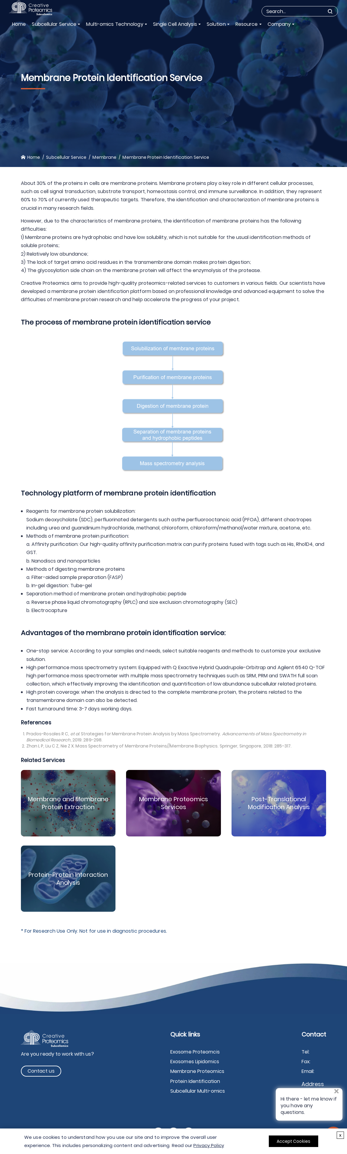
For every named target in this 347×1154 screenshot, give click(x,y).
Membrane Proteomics (197, 1071)
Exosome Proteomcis (195, 1051)
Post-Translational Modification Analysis (279, 803)
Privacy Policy (208, 1145)
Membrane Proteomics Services (173, 803)
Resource (246, 24)
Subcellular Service (54, 24)
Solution (216, 24)
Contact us (41, 1070)
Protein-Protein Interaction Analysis (68, 878)
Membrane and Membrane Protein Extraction (68, 803)
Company (279, 24)
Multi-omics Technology (114, 24)
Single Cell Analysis (175, 24)
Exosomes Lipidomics (194, 1061)
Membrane (104, 157)
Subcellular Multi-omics (197, 1091)
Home (19, 24)
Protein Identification (195, 1081)
